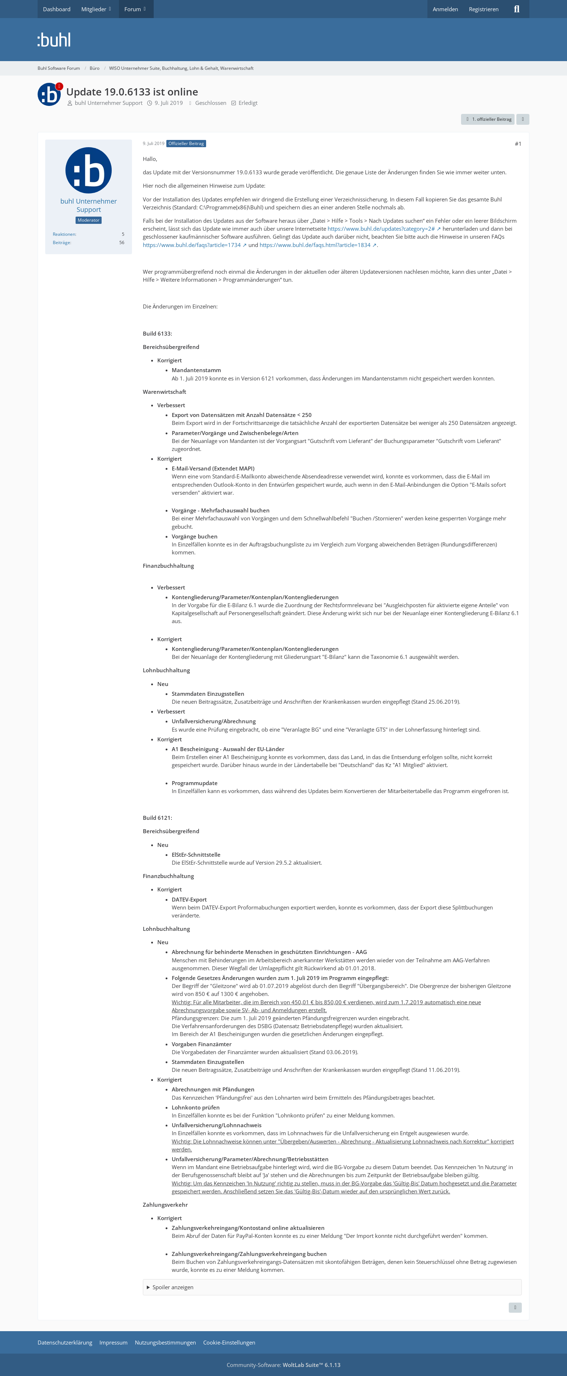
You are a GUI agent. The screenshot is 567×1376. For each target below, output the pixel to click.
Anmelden (445, 9)
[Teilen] (522, 119)
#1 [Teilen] (518, 143)
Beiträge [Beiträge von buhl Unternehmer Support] (61, 242)
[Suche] (516, 9)
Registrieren (484, 9)
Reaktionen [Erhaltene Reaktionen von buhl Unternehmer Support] (64, 234)
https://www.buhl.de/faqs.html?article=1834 (315, 244)
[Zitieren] (515, 1308)
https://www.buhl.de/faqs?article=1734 (192, 244)
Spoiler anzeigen (173, 1287)
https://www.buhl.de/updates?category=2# (381, 228)
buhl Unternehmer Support (108, 102)
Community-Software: (284, 1364)
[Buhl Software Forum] (283, 39)
